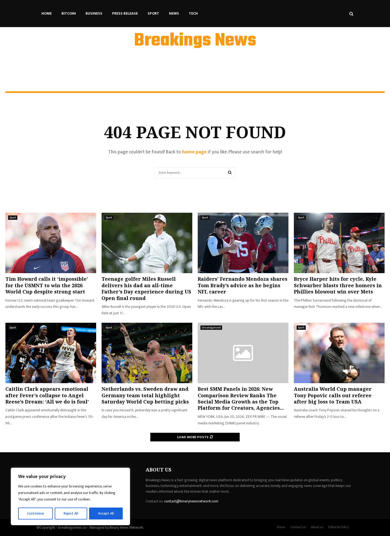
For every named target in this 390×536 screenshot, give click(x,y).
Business (94, 13)
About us (317, 527)
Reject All (71, 513)
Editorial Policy (338, 527)
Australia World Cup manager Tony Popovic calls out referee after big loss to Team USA (333, 395)
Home (46, 13)
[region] (70, 496)
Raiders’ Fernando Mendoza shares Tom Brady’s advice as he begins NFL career (242, 285)
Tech (193, 13)
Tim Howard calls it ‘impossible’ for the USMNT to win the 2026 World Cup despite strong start (46, 285)
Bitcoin (68, 13)
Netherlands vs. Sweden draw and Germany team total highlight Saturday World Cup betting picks (145, 395)
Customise (36, 513)
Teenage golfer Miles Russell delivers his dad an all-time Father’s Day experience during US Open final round (146, 288)
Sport (153, 13)
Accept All (106, 513)
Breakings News (195, 41)
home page (194, 152)
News (174, 13)
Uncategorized (211, 327)
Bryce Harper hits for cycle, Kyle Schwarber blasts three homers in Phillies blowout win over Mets (338, 285)
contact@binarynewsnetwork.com (191, 501)
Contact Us (298, 527)
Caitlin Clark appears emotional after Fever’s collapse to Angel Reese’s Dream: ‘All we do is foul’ (47, 395)
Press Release (125, 13)
